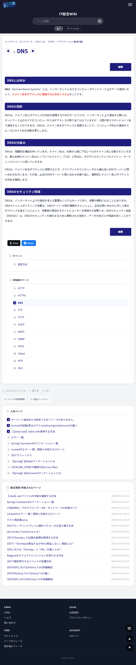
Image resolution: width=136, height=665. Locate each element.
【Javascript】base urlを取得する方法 (33, 431)
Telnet (21, 353)
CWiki (7, 612)
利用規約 (74, 612)
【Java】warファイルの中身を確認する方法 (31, 496)
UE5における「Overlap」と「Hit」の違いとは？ (34, 549)
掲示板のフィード (13, 646)
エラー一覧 (17, 437)
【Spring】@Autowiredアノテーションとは (36, 473)
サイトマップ (11, 636)
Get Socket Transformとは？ (24, 531)
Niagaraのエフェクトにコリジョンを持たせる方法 (35, 555)
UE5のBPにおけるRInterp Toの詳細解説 (30, 579)
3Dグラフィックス (21, 455)
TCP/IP (51, 41)
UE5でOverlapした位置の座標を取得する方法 (32, 537)
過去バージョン (39, 399)
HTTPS (22, 295)
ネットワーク (26, 41)
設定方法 (22, 264)
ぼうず (35, 390)
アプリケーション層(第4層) (70, 41)
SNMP (21, 339)
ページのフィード (13, 641)
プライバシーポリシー (80, 617)
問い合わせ (10, 622)
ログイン (74, 636)
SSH (20, 368)
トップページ (11, 41)
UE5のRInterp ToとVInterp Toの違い (28, 573)
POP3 (21, 346)
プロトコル (40, 41)
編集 (120, 67)
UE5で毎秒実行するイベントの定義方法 (29, 561)
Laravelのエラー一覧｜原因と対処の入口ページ (37, 449)
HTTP (21, 288)
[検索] (99, 21)
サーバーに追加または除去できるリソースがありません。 (43, 419)
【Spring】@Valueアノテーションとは (33, 461)
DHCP (21, 324)
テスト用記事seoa (17, 520)
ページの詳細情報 (14, 399)
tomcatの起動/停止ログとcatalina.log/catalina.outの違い (44, 425)
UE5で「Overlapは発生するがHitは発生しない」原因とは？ (40, 543)
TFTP (21, 317)
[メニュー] (130, 4)
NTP (20, 361)
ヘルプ (7, 617)
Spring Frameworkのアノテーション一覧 (34, 443)
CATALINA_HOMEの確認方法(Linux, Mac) (34, 467)
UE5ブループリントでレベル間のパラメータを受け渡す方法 (40, 525)
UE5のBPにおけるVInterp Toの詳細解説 (29, 567)
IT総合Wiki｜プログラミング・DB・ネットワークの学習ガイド (42, 508)
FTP (20, 310)
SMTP (21, 331)
